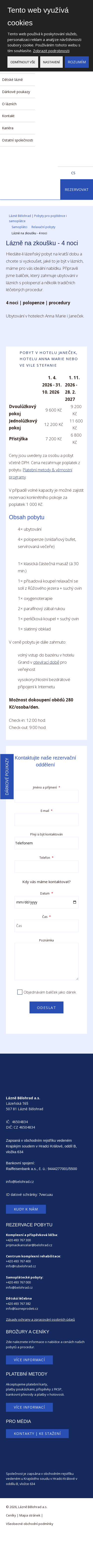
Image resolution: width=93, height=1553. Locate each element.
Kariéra (7, 128)
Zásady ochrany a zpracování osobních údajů (40, 1319)
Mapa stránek (29, 1515)
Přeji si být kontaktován (46, 834)
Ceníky (11, 1515)
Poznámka (46, 940)
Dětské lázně (12, 79)
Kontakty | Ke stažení (37, 1433)
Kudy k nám (26, 1209)
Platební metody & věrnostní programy (40, 473)
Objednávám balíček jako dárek (50, 992)
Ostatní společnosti (17, 140)
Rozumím (77, 61)
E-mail (47, 811)
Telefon (46, 858)
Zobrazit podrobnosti (51, 50)
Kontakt (8, 115)
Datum (46, 893)
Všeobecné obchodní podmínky (29, 1523)
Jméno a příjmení (46, 787)
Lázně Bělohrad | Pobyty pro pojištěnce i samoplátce (38, 218)
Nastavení (51, 62)
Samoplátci (19, 227)
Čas (46, 917)
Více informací (29, 1359)
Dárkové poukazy (16, 91)
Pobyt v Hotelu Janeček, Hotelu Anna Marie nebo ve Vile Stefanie (43, 358)
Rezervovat (77, 189)
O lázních (9, 104)
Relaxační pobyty (43, 227)
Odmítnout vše (22, 62)
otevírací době (46, 662)
